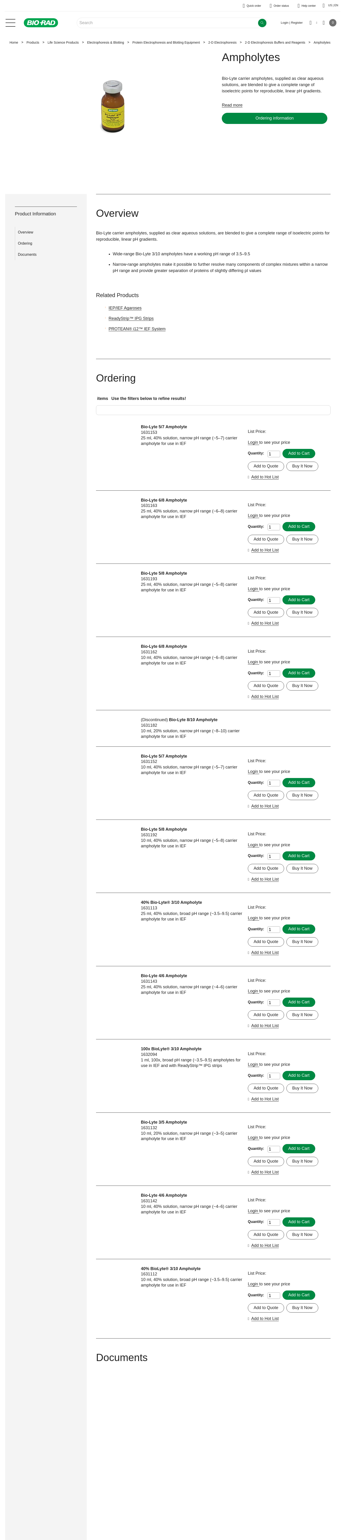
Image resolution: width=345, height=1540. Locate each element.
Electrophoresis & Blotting (105, 42)
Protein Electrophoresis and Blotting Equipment (166, 42)
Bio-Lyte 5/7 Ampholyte (164, 427)
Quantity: (256, 453)
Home (14, 42)
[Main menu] (10, 22)
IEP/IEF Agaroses (125, 308)
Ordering (25, 243)
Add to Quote (266, 466)
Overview (25, 232)
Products (33, 42)
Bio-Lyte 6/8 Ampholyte (164, 500)
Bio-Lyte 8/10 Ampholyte (193, 719)
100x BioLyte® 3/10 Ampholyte (171, 1049)
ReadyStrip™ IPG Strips (131, 318)
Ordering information (274, 118)
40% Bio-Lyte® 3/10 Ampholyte (171, 902)
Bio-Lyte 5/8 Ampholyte (164, 573)
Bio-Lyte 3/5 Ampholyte (164, 1122)
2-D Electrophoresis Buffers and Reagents (275, 42)
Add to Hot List (265, 477)
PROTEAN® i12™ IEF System (137, 329)
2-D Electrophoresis (222, 42)
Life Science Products (63, 42)
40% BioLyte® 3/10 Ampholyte (171, 1268)
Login (253, 442)
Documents (27, 254)
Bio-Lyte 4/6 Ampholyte (164, 975)
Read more (232, 105)
